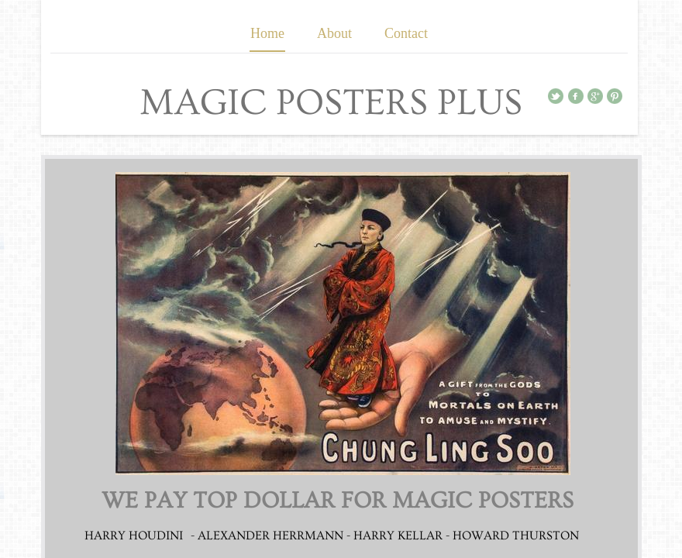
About (334, 33)
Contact (406, 33)
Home (267, 33)
